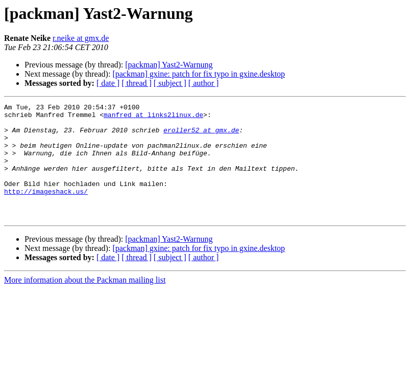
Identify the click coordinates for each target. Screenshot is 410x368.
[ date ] (108, 83)
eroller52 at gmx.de (201, 136)
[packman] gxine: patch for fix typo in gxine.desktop (198, 74)
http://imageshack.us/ (46, 209)
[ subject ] (170, 83)
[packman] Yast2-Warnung (168, 64)
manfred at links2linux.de (153, 117)
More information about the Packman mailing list (84, 302)
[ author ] (203, 83)
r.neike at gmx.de (81, 38)
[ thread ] (137, 83)
